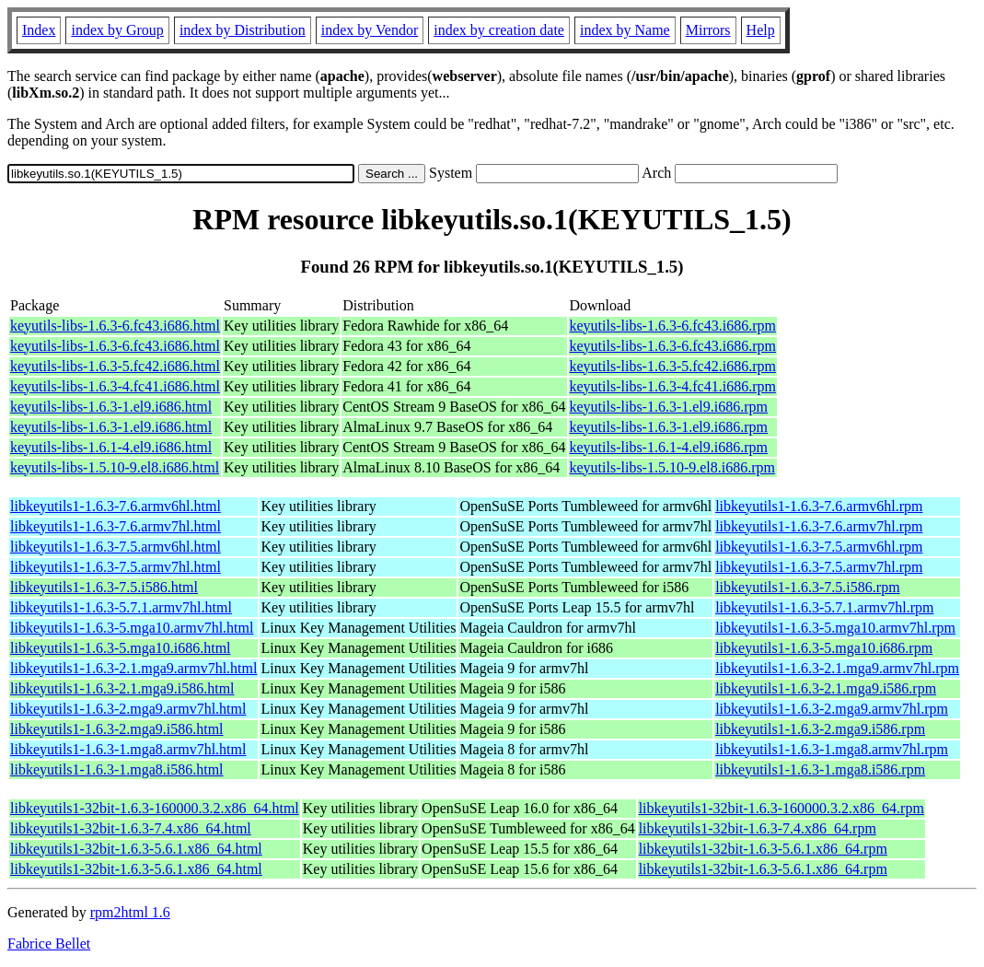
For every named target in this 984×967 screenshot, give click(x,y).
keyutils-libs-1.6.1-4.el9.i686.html (111, 447)
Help (761, 30)
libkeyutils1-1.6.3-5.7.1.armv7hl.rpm (824, 607)
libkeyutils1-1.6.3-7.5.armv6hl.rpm (818, 546)
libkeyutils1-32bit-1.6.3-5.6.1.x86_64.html (136, 848)
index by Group (117, 30)
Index (38, 30)
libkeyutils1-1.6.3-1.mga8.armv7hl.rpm (831, 749)
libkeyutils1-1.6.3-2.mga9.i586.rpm (820, 729)
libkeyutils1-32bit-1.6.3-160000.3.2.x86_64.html (154, 808)
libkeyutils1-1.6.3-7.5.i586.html (104, 587)
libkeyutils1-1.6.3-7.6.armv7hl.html (115, 526)
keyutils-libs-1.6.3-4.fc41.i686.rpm (673, 386)
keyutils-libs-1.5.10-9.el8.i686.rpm (673, 467)
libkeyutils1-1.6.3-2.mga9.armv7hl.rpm (831, 709)
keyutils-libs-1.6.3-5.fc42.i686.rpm (673, 366)
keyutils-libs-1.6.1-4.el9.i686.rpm (669, 447)
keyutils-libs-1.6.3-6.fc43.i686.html (115, 325)
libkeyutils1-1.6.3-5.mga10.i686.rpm (823, 648)
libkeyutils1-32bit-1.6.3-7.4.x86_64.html (130, 828)
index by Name (625, 30)
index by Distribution (242, 30)
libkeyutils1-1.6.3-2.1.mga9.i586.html (122, 688)
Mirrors (708, 30)
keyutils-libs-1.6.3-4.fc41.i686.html (115, 386)
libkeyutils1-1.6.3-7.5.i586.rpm (807, 587)
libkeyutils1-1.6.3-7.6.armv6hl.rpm (818, 506)
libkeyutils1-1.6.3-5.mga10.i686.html (120, 648)
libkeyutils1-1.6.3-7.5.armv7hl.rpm (818, 567)
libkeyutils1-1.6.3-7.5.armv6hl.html (115, 546)
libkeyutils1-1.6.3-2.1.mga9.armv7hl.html (133, 668)
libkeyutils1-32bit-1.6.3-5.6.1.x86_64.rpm (763, 848)
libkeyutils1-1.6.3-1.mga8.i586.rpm (820, 769)
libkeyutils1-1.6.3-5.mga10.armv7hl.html (131, 627)
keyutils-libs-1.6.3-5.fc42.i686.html (115, 366)
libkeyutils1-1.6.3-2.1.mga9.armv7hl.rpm (837, 668)
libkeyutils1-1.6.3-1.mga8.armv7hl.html (128, 749)
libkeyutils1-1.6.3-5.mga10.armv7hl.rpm (835, 627)
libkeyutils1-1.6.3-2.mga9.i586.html (117, 729)
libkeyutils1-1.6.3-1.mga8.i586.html (117, 769)
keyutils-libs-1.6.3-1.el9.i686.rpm (669, 406)
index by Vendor (369, 30)
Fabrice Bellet (48, 943)
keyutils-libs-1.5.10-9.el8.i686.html (114, 467)
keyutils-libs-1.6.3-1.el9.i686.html (111, 406)
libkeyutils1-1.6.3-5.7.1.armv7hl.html (121, 607)
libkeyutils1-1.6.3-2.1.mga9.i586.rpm (825, 688)
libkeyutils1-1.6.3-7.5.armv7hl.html (115, 567)
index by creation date (499, 30)
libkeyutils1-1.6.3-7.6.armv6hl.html (115, 506)
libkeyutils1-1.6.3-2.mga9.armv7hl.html (128, 709)
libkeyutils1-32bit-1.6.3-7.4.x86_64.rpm (757, 828)
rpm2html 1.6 (130, 912)
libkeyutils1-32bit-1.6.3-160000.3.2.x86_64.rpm (781, 808)
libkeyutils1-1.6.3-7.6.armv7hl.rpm (818, 526)
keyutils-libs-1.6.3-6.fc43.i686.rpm (673, 325)
